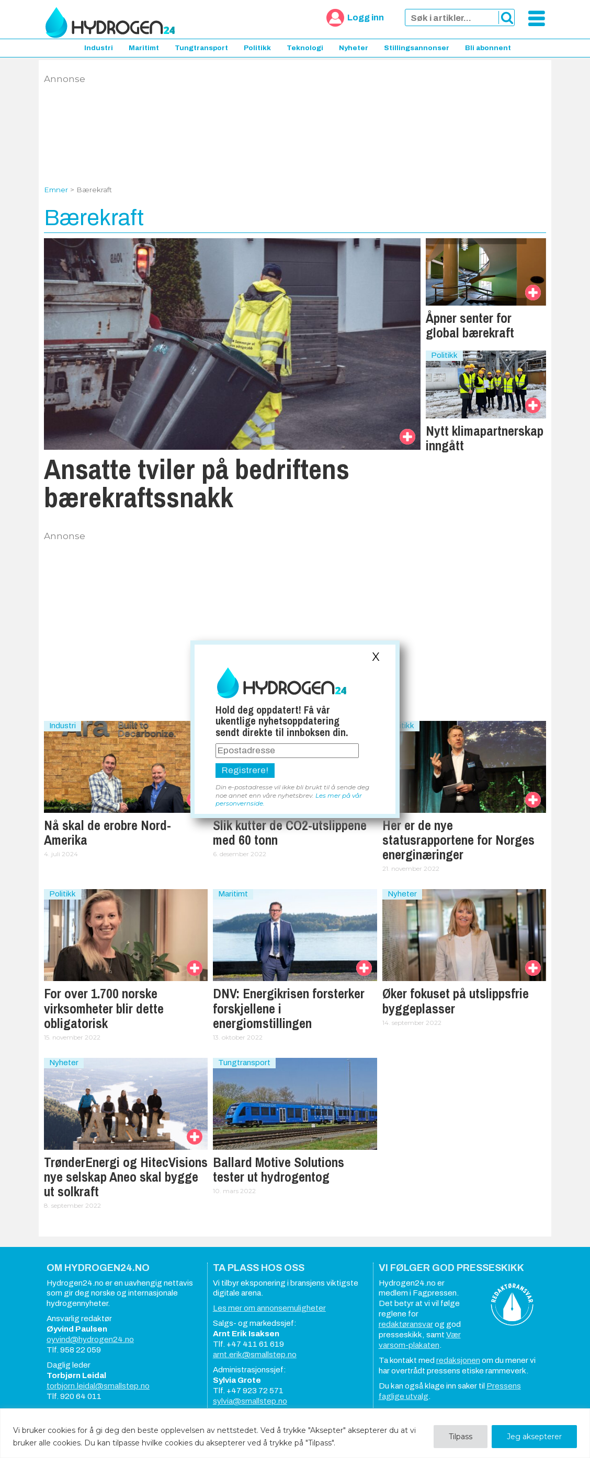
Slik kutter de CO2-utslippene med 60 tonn (290, 833)
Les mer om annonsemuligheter (269, 1308)
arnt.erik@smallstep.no (255, 1354)
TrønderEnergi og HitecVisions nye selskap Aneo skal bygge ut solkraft (126, 1176)
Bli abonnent (488, 48)
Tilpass (460, 1436)
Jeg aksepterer (534, 1436)
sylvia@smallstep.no (250, 1401)
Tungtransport (201, 48)
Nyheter (353, 48)
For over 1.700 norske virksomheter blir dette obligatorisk (104, 1008)
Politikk (257, 48)
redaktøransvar (406, 1324)
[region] (295, 1433)
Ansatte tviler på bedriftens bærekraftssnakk (196, 483)
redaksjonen (458, 1360)
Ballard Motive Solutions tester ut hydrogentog (278, 1169)
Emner (56, 189)
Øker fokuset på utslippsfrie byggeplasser (455, 1001)
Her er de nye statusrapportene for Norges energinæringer (458, 840)
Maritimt (144, 48)
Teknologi (305, 48)
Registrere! (245, 770)
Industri (98, 48)
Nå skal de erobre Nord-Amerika (107, 833)
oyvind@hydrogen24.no (90, 1339)
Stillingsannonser (416, 48)
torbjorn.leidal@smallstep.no (98, 1386)
